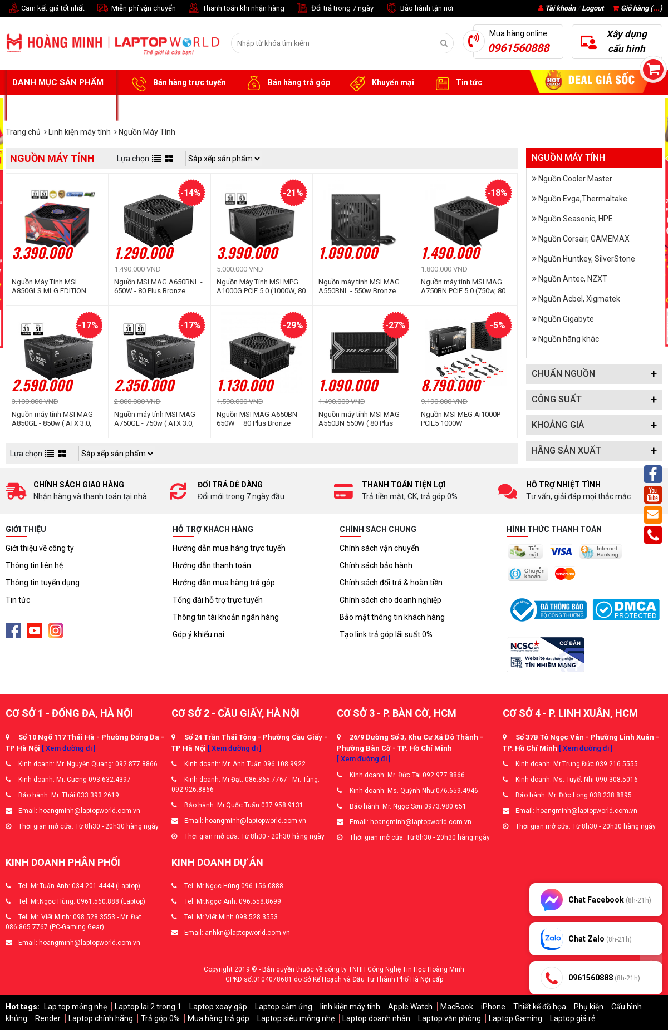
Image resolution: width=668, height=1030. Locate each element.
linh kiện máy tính (350, 1006)
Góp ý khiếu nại (198, 634)
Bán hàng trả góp (286, 83)
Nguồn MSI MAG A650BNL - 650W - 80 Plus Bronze (158, 286)
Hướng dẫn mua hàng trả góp (224, 582)
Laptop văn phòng (449, 1018)
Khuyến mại (380, 83)
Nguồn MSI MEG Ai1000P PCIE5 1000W (460, 418)
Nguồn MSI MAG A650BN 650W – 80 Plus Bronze (257, 418)
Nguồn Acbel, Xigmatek (579, 298)
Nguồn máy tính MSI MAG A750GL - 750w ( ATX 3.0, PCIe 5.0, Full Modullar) (154, 419)
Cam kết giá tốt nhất (45, 9)
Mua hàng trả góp (218, 1018)
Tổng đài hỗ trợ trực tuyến (218, 599)
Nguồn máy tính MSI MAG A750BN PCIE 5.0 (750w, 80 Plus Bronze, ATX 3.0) (463, 286)
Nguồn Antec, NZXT (572, 278)
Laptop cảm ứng (283, 1006)
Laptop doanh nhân (376, 1018)
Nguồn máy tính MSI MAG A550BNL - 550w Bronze (359, 286)
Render (48, 1018)
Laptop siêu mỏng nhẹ (296, 1018)
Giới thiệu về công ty (40, 548)
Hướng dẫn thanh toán (212, 565)
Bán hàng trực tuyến (177, 83)
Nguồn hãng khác (568, 338)
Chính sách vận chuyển (379, 548)
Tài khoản (560, 8)
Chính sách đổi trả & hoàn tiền (391, 582)
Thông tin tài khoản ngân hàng (226, 617)
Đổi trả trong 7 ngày (335, 9)
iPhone (493, 1006)
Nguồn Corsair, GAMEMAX (584, 238)
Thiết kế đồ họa (539, 1006)
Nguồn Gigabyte (566, 318)
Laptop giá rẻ (572, 1018)
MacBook (456, 1006)
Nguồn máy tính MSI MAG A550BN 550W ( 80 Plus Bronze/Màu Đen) (359, 419)
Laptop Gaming (515, 1018)
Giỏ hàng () (637, 8)
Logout (592, 8)
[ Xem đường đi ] (68, 748)
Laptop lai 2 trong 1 (148, 1006)
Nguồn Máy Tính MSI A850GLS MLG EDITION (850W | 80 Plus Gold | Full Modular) (53, 286)
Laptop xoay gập (218, 1006)
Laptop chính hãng (100, 1018)
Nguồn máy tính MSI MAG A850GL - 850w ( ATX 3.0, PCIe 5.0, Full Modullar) (52, 419)
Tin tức (456, 83)
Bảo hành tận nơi (419, 9)
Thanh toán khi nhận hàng (235, 9)
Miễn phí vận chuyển (136, 9)
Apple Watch (410, 1006)
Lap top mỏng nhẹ (75, 1006)
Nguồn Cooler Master (575, 178)
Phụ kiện (588, 1006)
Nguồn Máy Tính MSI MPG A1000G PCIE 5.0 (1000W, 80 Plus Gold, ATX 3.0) (261, 286)
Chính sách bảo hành (376, 565)
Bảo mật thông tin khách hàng (392, 617)
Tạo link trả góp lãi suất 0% (386, 634)
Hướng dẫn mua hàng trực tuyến (229, 548)
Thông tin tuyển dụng (43, 582)
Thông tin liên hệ (34, 565)
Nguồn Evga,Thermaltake (582, 198)
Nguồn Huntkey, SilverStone (586, 258)
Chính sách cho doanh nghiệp (390, 599)
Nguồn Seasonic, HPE (575, 218)
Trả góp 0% (160, 1018)
